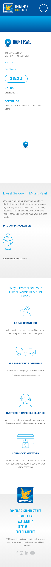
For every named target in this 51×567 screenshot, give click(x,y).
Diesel (8, 241)
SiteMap (22, 527)
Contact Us (16, 79)
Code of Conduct (25, 532)
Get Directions (11, 69)
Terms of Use (25, 516)
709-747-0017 (12, 62)
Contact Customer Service (25, 511)
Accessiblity (25, 521)
